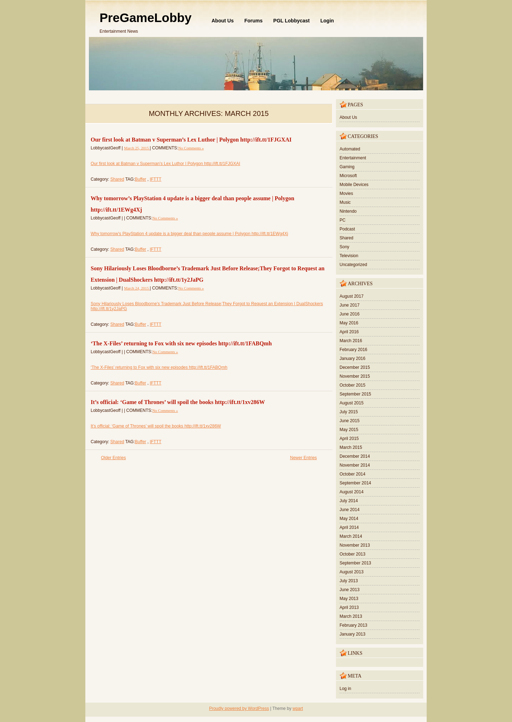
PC (343, 220)
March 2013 (351, 616)
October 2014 (353, 474)
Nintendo (348, 211)
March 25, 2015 (137, 148)
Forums (253, 20)
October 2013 (353, 554)
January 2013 (353, 634)
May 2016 (349, 322)
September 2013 (355, 563)
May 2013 (349, 598)
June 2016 (349, 314)
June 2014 (349, 509)
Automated (350, 149)
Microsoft (348, 175)
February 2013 (353, 625)
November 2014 (355, 465)
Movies (346, 193)
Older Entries (113, 457)
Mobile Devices (354, 184)
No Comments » (191, 148)
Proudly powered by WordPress (239, 708)
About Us (223, 20)
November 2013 (355, 545)
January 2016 (353, 358)
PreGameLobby (146, 18)
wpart (298, 708)
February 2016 (353, 349)
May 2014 (349, 518)
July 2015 (349, 411)
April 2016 (349, 331)
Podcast (347, 229)
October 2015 (353, 385)
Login (327, 20)
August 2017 (351, 296)
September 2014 (355, 483)
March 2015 (351, 447)
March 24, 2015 (137, 288)
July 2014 (349, 500)
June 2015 (349, 420)
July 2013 (349, 580)
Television (349, 255)
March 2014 (351, 536)
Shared (117, 179)
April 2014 (349, 527)
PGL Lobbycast (291, 20)
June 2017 (349, 305)
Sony (344, 246)
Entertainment (353, 157)
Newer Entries (303, 457)
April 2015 (349, 438)
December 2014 (355, 456)
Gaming (347, 166)
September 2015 (355, 394)
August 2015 (351, 402)
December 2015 (355, 367)
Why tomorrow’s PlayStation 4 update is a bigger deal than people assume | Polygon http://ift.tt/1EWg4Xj (189, 233)
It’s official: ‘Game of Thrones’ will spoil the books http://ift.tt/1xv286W (178, 402)
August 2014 (351, 491)
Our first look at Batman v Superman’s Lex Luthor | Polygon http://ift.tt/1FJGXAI (191, 140)
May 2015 (349, 429)
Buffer (140, 179)
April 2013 (349, 607)
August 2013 (351, 571)
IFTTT (155, 179)
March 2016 (351, 340)
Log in (345, 688)
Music (345, 202)
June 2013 (349, 589)
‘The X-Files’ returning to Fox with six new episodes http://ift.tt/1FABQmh (181, 343)
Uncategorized (353, 264)
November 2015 (355, 376)
